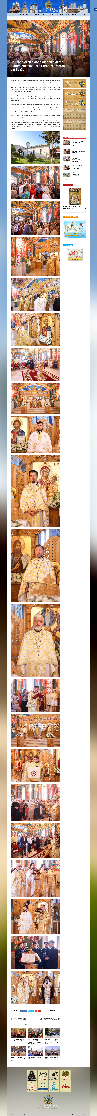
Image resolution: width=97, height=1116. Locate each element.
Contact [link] (74, 14)
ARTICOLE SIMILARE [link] (16, 1024)
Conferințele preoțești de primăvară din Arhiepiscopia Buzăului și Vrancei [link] (20, 1019)
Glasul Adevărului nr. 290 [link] (71, 206)
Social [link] (68, 14)
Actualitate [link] (54, 14)
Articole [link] (45, 14)
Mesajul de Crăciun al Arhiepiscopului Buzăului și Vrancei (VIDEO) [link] (78, 167)
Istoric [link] (22, 14)
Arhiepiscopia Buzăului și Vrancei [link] (73, 132)
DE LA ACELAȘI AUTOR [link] (27, 1024)
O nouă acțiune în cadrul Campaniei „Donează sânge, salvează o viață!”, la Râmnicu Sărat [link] (49, 1019)
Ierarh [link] (28, 14)
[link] (48, 6)
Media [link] (62, 14)
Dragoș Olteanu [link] (66, 208)
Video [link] (65, 137)
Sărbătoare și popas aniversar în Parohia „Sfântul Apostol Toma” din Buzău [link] (18, 1059)
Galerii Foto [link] (13, 17)
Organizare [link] (37, 14)
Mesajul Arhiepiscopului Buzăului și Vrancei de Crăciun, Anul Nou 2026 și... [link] (79, 151)
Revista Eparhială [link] (68, 185)
